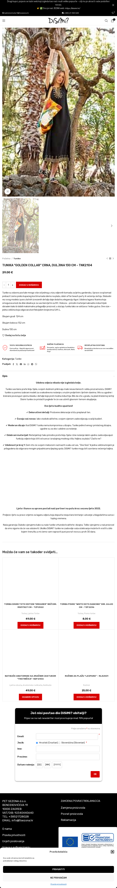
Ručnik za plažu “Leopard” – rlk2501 (86, 676)
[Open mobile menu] (4, 21)
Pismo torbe (89, 613)
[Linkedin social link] (25, 364)
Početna (6, 258)
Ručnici (86, 685)
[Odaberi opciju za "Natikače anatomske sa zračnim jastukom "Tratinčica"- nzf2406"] (30, 697)
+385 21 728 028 (70, 13)
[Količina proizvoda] (8, 285)
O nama (7, 829)
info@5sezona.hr (22, 820)
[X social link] (17, 364)
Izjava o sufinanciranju (16, 847)
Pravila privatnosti (59, 884)
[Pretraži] (106, 21)
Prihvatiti (58, 869)
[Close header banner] (113, 5)
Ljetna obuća (15, 685)
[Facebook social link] (13, 364)
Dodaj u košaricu (29, 285)
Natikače (47, 685)
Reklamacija (68, 820)
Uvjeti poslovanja (13, 841)
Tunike (17, 258)
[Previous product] (107, 258)
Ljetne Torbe (33, 613)
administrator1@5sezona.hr (15, 13)
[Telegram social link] (32, 364)
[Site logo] (58, 20)
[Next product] (113, 258)
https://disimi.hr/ (72, 8)
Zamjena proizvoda (73, 807)
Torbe (24, 613)
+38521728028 (19, 816)
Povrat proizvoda (72, 814)
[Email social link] (21, 364)
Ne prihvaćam (58, 877)
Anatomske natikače (32, 685)
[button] (112, 851)
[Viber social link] (36, 364)
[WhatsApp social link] (28, 364)
